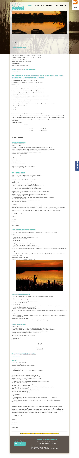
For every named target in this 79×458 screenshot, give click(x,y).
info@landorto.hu (55, 441)
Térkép (57, 433)
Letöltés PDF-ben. (17, 71)
